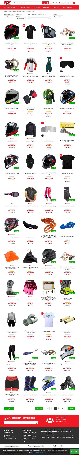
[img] (47, 3)
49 (48, 408)
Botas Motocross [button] (25, 7)
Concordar (74, 451)
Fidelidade (34, 436)
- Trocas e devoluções (8, 432)
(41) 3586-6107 (61, 421)
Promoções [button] (56, 7)
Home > (5, 11)
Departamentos (9, 7)
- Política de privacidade (27, 435)
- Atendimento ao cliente (9, 436)
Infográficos (33, 433)
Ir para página (8, 409)
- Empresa (24, 433)
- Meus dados (7, 435)
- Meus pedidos (7, 433)
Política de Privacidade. (36, 452)
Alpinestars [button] (46, 7)
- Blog (23, 441)
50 (51, 408)
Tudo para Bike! (67, 7)
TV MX (28, 433)
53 (62, 408)
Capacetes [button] (37, 7)
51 (55, 408)
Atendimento (53, 3)
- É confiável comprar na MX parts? (29, 432)
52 (59, 408)
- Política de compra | (27, 436)
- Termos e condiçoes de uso (10, 438)
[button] (65, 3)
